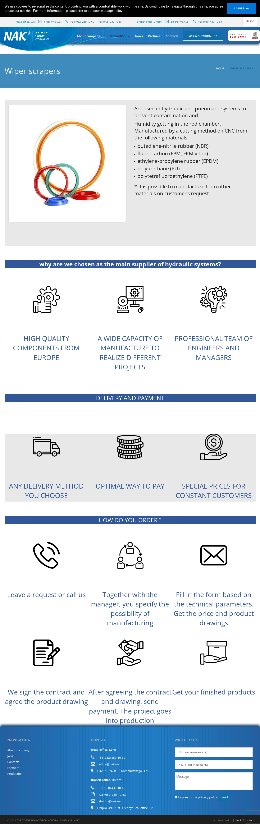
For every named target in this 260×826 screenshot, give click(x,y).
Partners (154, 36)
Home (220, 68)
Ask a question (200, 36)
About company (90, 36)
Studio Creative (244, 820)
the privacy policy (205, 797)
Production (119, 36)
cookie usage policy (107, 11)
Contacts (172, 36)
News (139, 36)
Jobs (10, 756)
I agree (239, 8)
